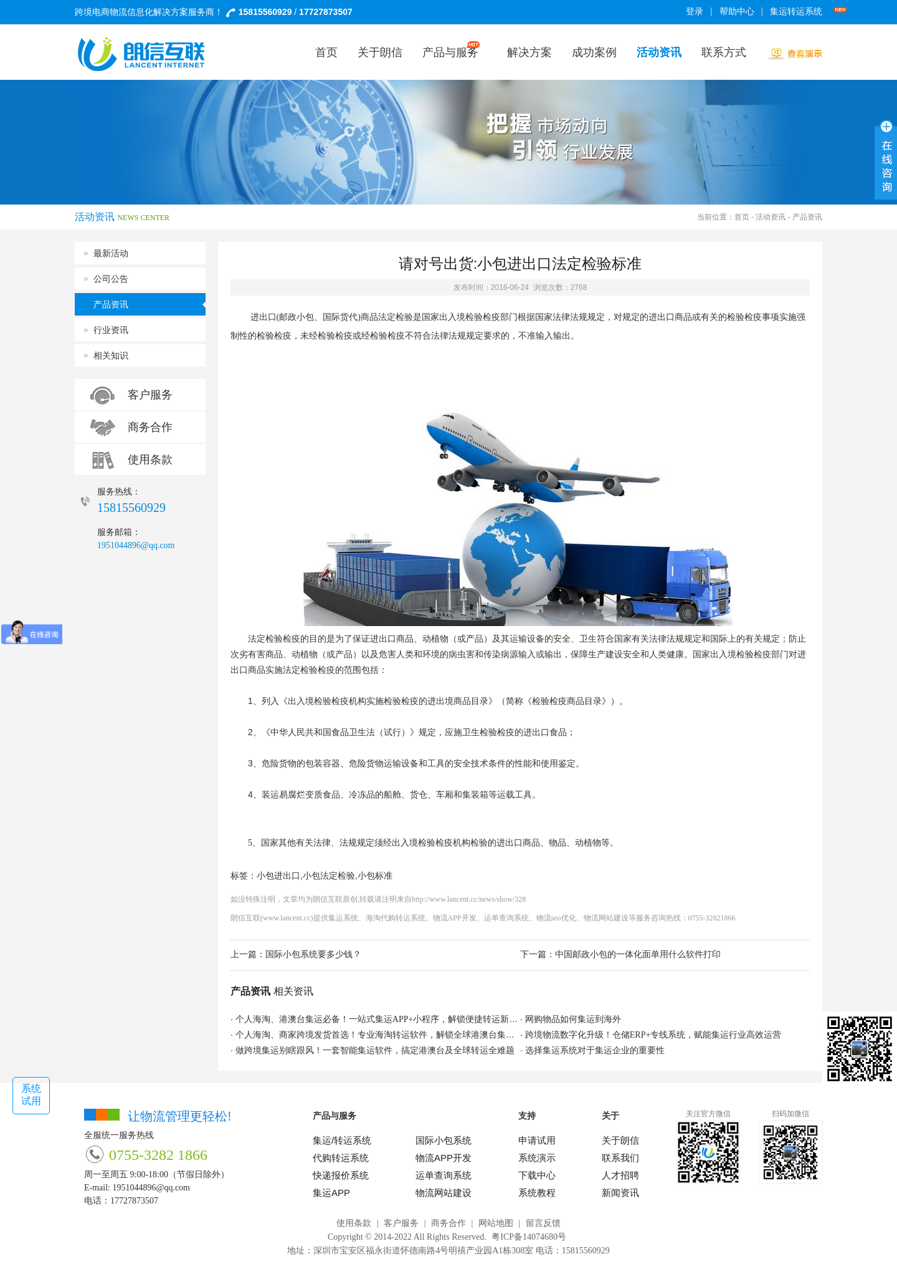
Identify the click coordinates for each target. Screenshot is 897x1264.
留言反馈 (543, 1223)
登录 (694, 11)
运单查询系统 (506, 918)
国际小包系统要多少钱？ (313, 954)
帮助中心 (736, 11)
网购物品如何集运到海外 (573, 1019)
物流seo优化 (556, 918)
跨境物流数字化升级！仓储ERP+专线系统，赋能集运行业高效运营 (653, 1035)
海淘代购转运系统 (395, 918)
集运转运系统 (798, 11)
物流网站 (599, 918)
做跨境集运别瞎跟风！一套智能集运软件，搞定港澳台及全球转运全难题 (375, 1050)
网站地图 (495, 1223)
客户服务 (150, 394)
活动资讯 (770, 217)
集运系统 (343, 918)
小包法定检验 (329, 875)
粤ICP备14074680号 (528, 1237)
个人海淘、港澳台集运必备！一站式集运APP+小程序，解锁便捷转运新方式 (381, 1019)
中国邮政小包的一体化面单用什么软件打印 (638, 954)
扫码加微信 (790, 1113)
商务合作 (150, 427)
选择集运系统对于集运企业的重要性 (595, 1050)
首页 (741, 217)
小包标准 (375, 875)
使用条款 (150, 459)
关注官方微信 (708, 1113)
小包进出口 (278, 875)
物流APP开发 (455, 918)
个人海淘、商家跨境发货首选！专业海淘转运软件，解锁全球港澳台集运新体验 (388, 1035)
